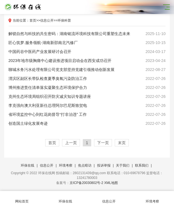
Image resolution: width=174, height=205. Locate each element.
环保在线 (27, 165)
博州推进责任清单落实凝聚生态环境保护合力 (87, 87)
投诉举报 (104, 165)
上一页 (71, 142)
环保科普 (64, 20)
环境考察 (65, 165)
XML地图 (111, 183)
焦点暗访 (84, 165)
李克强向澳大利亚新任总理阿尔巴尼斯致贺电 (87, 105)
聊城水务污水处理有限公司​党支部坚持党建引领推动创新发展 (87, 69)
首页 (32, 20)
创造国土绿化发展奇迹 (87, 123)
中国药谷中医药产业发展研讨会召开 (87, 51)
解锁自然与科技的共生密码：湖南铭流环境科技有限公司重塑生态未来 (87, 33)
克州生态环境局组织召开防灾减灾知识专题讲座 (87, 96)
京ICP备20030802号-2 (86, 183)
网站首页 (22, 198)
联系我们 (141, 165)
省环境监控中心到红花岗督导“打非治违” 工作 (87, 114)
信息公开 (47, 20)
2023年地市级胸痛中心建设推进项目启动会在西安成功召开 (87, 60)
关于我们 (122, 165)
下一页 (103, 142)
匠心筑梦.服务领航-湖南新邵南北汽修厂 (87, 42)
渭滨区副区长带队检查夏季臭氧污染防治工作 (87, 78)
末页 (122, 142)
